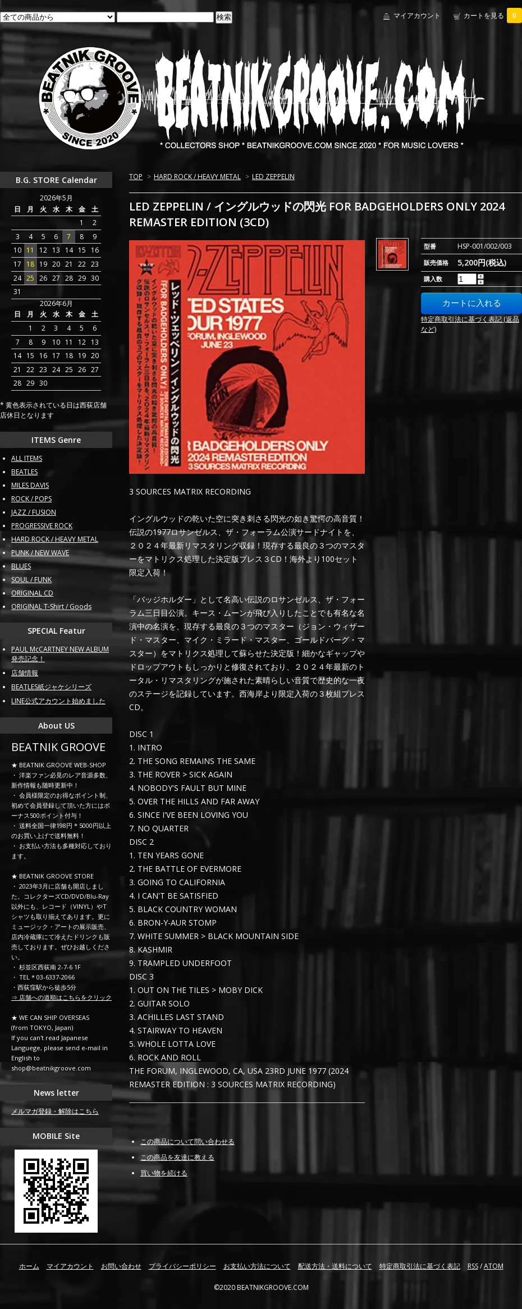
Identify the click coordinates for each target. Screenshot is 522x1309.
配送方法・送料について (335, 1266)
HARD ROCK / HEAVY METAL (197, 176)
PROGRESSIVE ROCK (41, 525)
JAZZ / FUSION (33, 512)
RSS (473, 1266)
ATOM (493, 1266)
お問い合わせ (121, 1266)
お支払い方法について (257, 1266)
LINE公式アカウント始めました (58, 701)
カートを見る (493, 15)
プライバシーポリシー (182, 1266)
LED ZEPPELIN (273, 176)
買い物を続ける (163, 1173)
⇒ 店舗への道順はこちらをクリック (61, 997)
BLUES (21, 566)
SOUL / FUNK (31, 579)
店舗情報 (24, 673)
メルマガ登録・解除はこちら (55, 1111)
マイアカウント (417, 15)
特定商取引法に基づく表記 (419, 1266)
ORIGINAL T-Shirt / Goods (51, 606)
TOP (136, 176)
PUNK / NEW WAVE (40, 552)
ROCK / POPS (31, 499)
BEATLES (24, 472)
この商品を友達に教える (177, 1157)
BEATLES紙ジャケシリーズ (51, 687)
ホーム (29, 1266)
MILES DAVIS (30, 485)
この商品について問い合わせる (187, 1141)
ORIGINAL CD (32, 593)
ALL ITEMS (26, 458)
